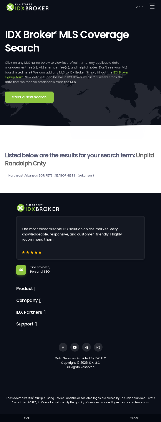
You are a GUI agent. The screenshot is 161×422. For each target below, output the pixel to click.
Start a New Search (29, 97)
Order (134, 418)
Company (27, 300)
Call (27, 418)
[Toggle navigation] (152, 7)
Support (24, 324)
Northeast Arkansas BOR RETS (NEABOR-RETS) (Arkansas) (51, 175)
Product (24, 288)
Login (139, 7)
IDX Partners (29, 312)
